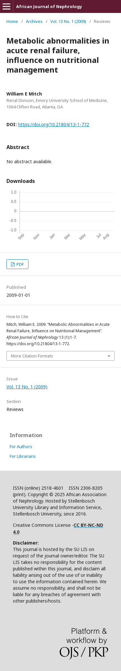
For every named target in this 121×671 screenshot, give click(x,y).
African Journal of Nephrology (49, 6)
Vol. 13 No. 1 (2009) (68, 21)
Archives (34, 21)
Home (12, 21)
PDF (19, 264)
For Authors (21, 446)
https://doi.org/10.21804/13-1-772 (53, 124)
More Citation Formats (32, 356)
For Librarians (23, 456)
